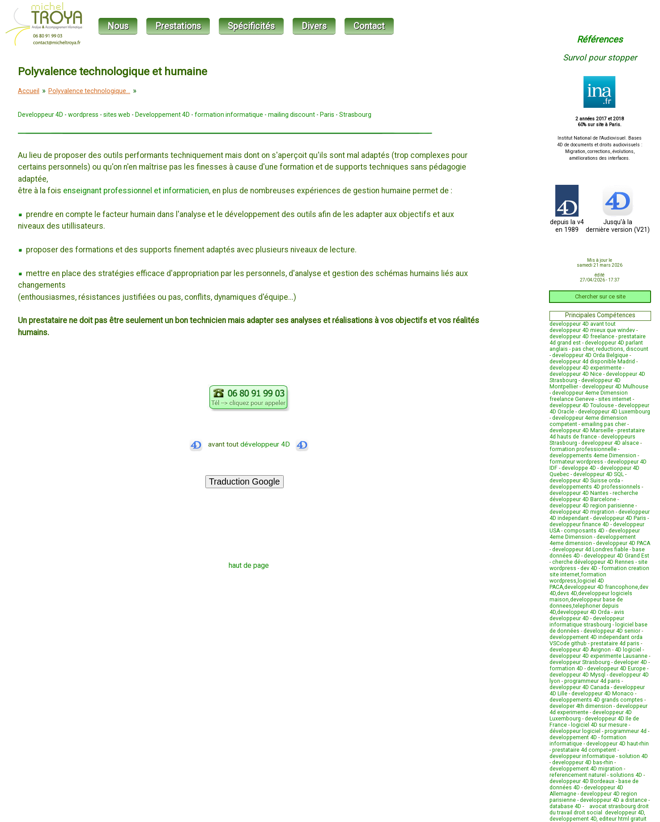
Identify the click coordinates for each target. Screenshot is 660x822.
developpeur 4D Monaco (602, 693)
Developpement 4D (162, 114)
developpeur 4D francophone (601, 587)
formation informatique (229, 114)
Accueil (28, 90)
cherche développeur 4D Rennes (593, 562)
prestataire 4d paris (615, 643)
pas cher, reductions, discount (610, 349)
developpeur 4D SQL (598, 474)
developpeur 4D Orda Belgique (590, 355)
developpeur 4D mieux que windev (592, 330)
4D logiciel (628, 650)
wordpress (83, 114)
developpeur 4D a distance (613, 800)
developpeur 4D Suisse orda (584, 480)
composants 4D (584, 531)
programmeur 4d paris (592, 681)
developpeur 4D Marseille (581, 430)
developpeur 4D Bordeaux (581, 781)
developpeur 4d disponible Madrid (592, 361)
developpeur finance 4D (579, 524)
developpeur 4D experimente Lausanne (598, 656)
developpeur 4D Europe (616, 668)
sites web (116, 114)
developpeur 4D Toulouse (581, 405)
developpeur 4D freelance (581, 336)
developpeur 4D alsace (610, 443)
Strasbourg (355, 114)
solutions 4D (626, 775)
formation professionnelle (583, 449)
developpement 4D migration (585, 769)
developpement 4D (573, 737)
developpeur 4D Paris (619, 518)
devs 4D (567, 593)
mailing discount (291, 114)
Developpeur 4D (40, 114)
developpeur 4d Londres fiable (590, 549)
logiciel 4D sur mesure (599, 725)
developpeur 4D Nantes (579, 493)
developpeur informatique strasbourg (586, 621)
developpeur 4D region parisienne (591, 506)
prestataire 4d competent (584, 750)
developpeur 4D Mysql (577, 675)
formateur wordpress (576, 462)
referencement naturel (577, 775)
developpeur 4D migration (581, 512)
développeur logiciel (574, 731)
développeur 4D (274, 444)
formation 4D (566, 668)
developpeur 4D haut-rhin (617, 744)
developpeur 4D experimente (585, 368)
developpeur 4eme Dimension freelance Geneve (588, 396)
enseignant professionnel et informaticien (136, 190)
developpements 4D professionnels (594, 487)
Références (599, 39)
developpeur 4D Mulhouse (615, 386)
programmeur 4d (626, 731)
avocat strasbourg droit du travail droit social (599, 809)
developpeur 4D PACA (623, 543)
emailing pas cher (603, 424)
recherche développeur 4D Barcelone (593, 496)
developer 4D (630, 662)
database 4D (565, 806)
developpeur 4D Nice (575, 374)
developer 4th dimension (580, 706)
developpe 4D (579, 468)
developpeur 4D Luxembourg (614, 412)
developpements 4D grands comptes (596, 700)
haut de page (249, 565)
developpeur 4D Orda (583, 612)
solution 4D (633, 756)
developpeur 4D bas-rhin (582, 762)
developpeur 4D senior (611, 631)
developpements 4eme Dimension (592, 455)
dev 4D (588, 568)
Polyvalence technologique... (89, 90)
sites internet (614, 399)
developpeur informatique (582, 756)
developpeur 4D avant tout (582, 324)
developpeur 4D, (625, 812)
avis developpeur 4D (586, 615)
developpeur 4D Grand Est (616, 556)
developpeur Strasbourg (579, 662)
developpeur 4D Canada (579, 687)
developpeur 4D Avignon (580, 650)
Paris (327, 114)
